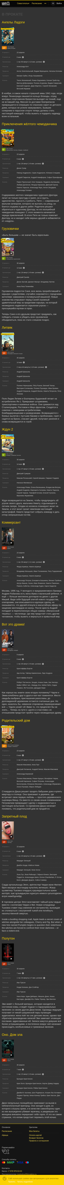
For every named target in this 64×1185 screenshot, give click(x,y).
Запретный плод (14, 816)
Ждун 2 (7, 429)
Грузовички (10, 228)
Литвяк (7, 327)
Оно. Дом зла (12, 1034)
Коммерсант (11, 522)
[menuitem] (23, 3)
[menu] (29, 3)
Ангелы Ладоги (13, 22)
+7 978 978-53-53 (14, 1171)
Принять (11, 1182)
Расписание (37, 3)
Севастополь (22, 3)
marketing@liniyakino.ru (27, 1174)
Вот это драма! (13, 624)
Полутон (8, 938)
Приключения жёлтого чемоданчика (29, 124)
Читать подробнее (25, 1182)
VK (5, 1152)
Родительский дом (16, 720)
